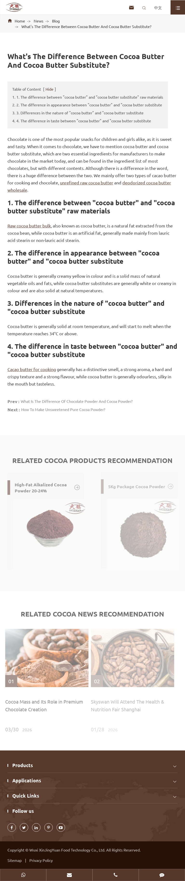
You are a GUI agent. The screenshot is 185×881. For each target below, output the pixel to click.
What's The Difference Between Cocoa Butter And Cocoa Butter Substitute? (86, 26)
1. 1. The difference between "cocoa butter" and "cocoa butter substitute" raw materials (87, 97)
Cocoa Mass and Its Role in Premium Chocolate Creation (42, 705)
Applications (26, 780)
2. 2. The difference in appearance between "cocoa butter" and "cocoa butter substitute (87, 104)
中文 (158, 7)
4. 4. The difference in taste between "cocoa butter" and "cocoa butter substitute (81, 120)
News (38, 20)
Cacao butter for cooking (31, 369)
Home (20, 20)
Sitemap (14, 860)
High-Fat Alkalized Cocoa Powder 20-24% (47, 486)
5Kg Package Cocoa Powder (141, 485)
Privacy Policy (41, 860)
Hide (49, 89)
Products (22, 765)
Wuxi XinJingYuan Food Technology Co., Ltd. (67, 849)
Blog (56, 20)
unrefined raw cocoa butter (86, 182)
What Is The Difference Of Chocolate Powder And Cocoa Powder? (76, 400)
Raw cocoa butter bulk (29, 225)
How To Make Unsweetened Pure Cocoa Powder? (63, 408)
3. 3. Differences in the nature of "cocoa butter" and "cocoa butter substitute (78, 112)
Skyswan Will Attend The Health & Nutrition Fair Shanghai (126, 705)
